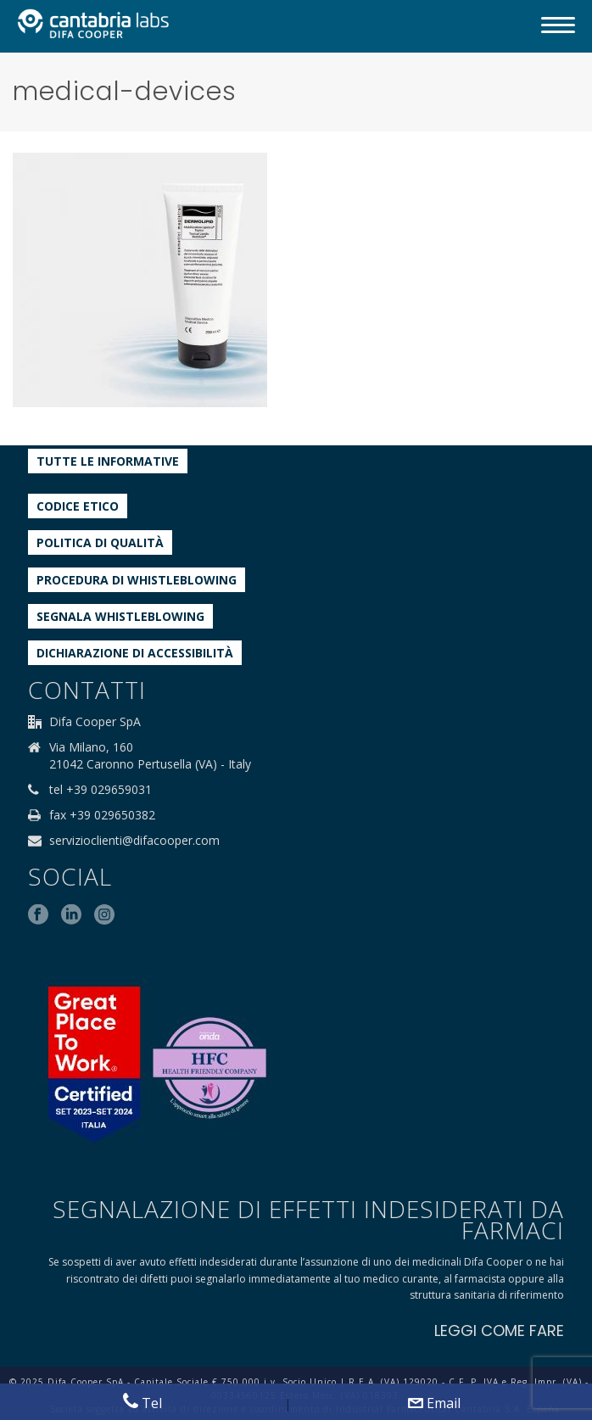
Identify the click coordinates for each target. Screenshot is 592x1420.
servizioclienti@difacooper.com (134, 840)
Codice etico (77, 506)
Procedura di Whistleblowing (136, 580)
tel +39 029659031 (100, 789)
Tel (142, 1402)
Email (434, 1403)
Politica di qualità (100, 542)
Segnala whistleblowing (120, 616)
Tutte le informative (107, 461)
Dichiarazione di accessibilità (134, 653)
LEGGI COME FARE (499, 1330)
